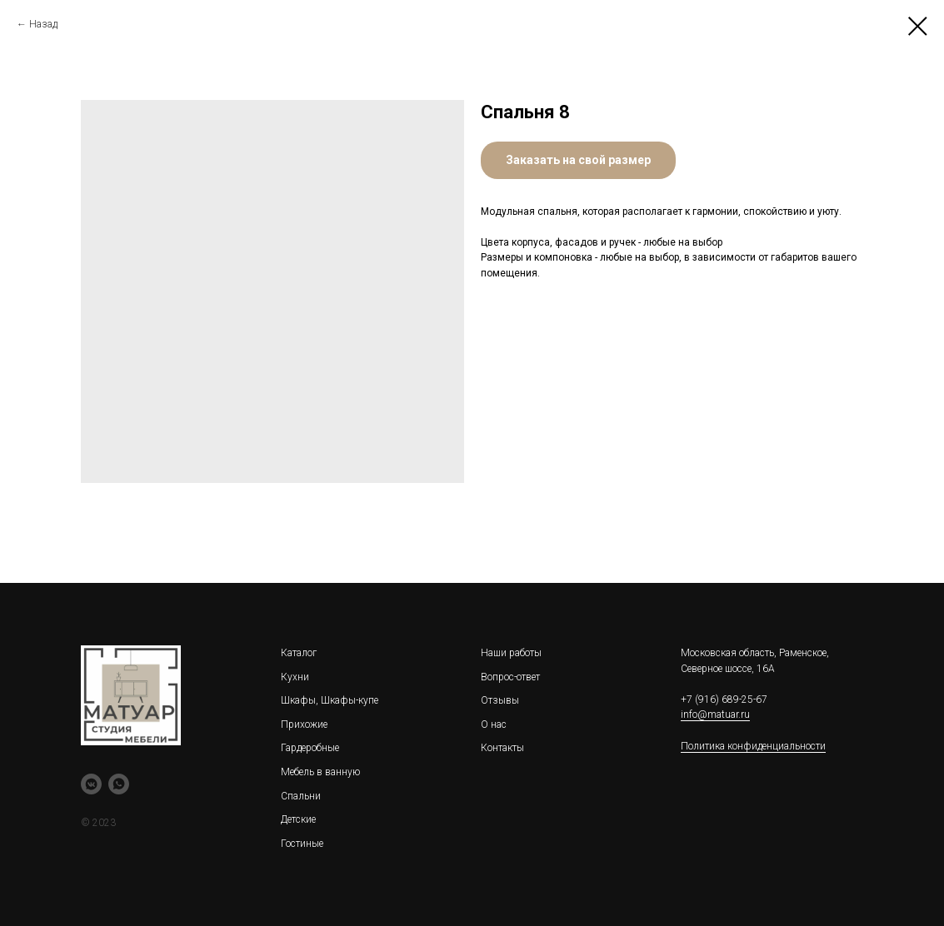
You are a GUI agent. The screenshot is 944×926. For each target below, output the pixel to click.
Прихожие (304, 724)
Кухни (295, 677)
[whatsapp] (118, 784)
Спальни (301, 796)
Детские (298, 819)
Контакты (502, 748)
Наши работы (511, 653)
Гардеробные (310, 748)
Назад (43, 24)
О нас (494, 724)
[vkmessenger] (91, 784)
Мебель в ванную (320, 772)
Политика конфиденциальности (753, 746)
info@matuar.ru (715, 714)
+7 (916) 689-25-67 (724, 699)
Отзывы (500, 700)
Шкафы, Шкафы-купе (329, 700)
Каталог (299, 653)
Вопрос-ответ (510, 677)
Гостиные (302, 843)
